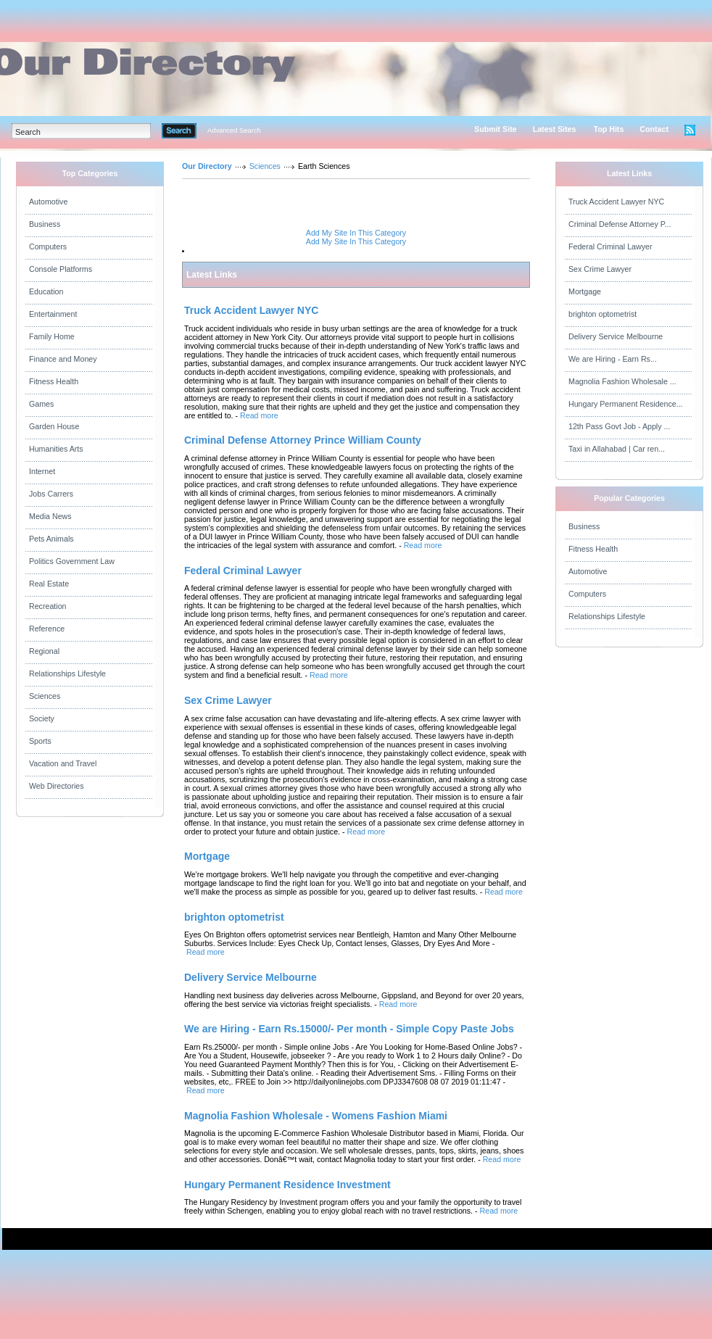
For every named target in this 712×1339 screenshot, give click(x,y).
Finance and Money (63, 359)
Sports (40, 741)
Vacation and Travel (62, 763)
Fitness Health (53, 381)
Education (46, 291)
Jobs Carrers (51, 493)
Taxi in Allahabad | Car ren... (616, 448)
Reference (47, 628)
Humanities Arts (56, 448)
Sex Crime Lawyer (600, 269)
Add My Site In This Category (356, 232)
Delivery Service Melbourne (615, 336)
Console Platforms (60, 269)
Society (41, 718)
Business (44, 224)
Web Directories (56, 786)
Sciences (44, 696)
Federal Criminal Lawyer (610, 246)
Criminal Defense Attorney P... (619, 224)
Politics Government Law (72, 561)
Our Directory (207, 166)
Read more (259, 415)
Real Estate (49, 583)
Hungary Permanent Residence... (625, 403)
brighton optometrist (602, 314)
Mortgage (584, 291)
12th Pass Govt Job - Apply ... (619, 426)
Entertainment (53, 314)
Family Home (52, 336)
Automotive (48, 201)
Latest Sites (554, 129)
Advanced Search (234, 130)
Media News (50, 516)
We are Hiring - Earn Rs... (612, 359)
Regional (44, 651)
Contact (653, 129)
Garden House (54, 426)
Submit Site (495, 129)
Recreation (48, 606)
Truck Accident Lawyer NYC (616, 201)
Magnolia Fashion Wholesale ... (622, 381)
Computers (48, 246)
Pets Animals (51, 538)
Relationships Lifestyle (67, 673)
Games (41, 403)
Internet (42, 471)
